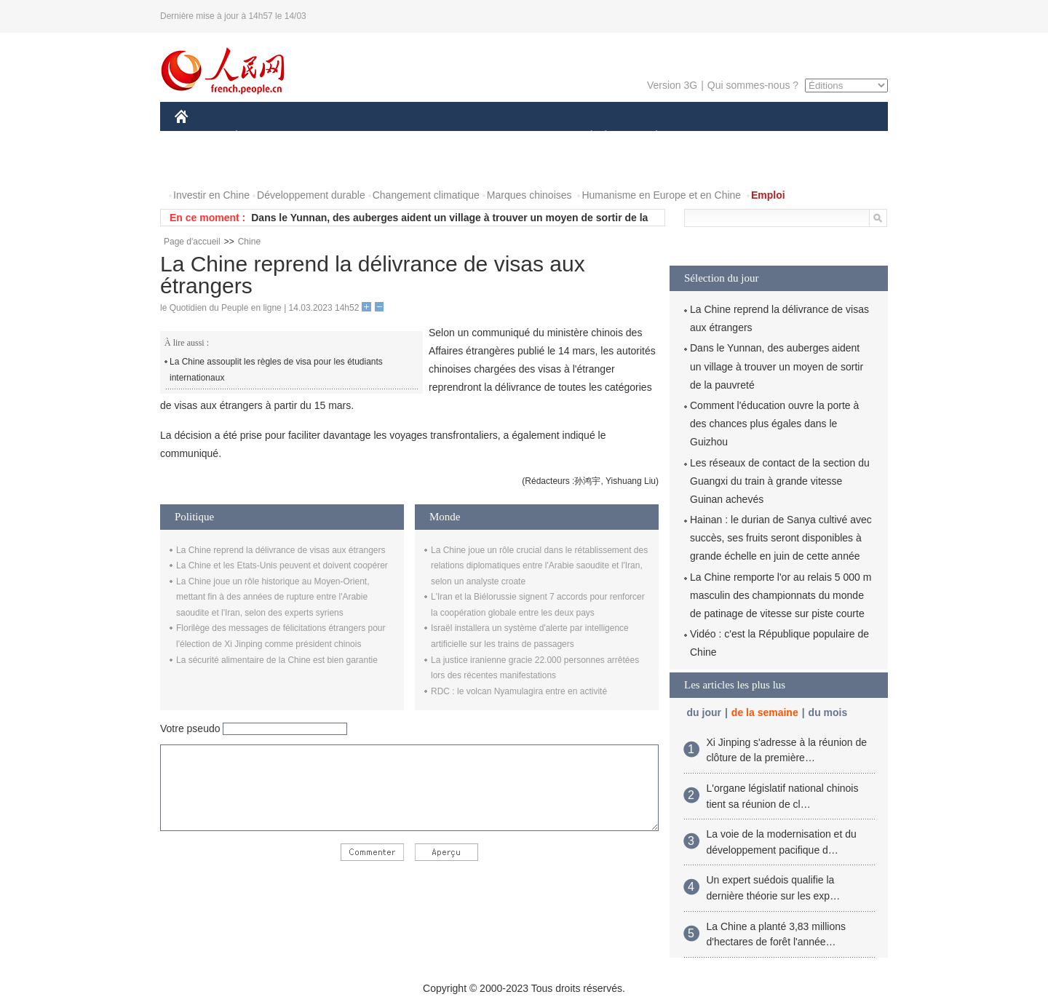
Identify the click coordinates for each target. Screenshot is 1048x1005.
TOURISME (769, 137)
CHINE (200, 137)
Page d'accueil (192, 242)
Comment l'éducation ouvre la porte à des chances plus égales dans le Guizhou (774, 424)
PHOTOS (204, 166)
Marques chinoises (529, 195)
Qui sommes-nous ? (752, 85)
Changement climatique (426, 195)
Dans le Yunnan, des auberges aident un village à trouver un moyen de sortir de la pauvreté (776, 366)
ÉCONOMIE (262, 137)
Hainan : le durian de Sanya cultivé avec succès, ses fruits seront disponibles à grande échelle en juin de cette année (781, 538)
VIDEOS (263, 166)
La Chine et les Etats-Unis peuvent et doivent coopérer (282, 565)
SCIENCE (454, 137)
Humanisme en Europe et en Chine (661, 195)
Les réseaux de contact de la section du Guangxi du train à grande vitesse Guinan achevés (780, 481)
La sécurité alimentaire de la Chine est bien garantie (277, 660)
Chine (249, 242)
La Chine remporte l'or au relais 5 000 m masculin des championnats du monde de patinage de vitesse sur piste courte (780, 595)
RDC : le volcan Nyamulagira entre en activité (519, 691)
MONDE (329, 137)
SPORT (707, 137)
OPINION (838, 137)
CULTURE (519, 137)
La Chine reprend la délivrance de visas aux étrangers (281, 550)
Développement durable (311, 195)
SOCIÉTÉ (584, 137)
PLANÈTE (649, 137)
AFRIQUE (390, 137)
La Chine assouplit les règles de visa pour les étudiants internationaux (276, 370)
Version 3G (672, 85)
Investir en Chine (211, 195)
